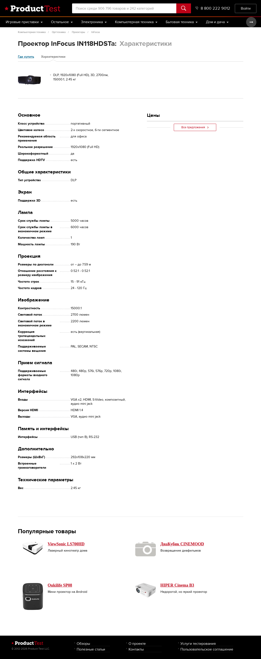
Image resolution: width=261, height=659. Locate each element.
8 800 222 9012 (213, 8)
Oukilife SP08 (60, 585)
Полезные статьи (91, 649)
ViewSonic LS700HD (66, 544)
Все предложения (195, 127)
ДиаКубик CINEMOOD (182, 544)
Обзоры (83, 643)
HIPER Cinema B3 (177, 585)
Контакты (136, 649)
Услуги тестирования (198, 643)
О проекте (137, 643)
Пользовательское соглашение (206, 649)
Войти (246, 8)
